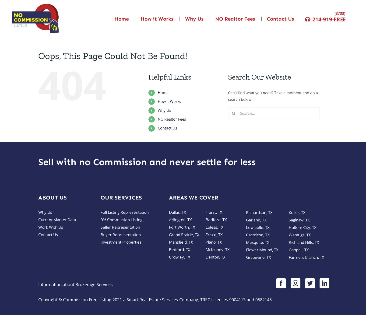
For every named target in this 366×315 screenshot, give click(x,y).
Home (163, 92)
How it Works (169, 101)
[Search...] (274, 113)
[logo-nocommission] (35, 5)
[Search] (234, 113)
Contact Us (167, 128)
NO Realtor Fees (172, 119)
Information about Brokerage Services (75, 284)
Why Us (164, 110)
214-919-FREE (329, 18)
